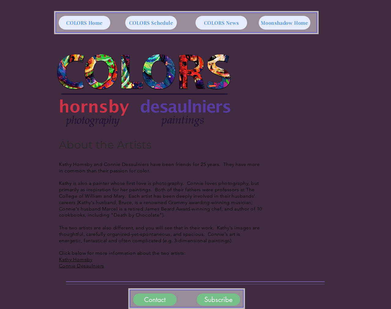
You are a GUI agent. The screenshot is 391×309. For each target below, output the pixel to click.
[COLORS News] (221, 23)
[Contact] (155, 299)
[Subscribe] (218, 299)
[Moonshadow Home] (284, 23)
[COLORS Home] (84, 23)
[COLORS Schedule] (151, 23)
